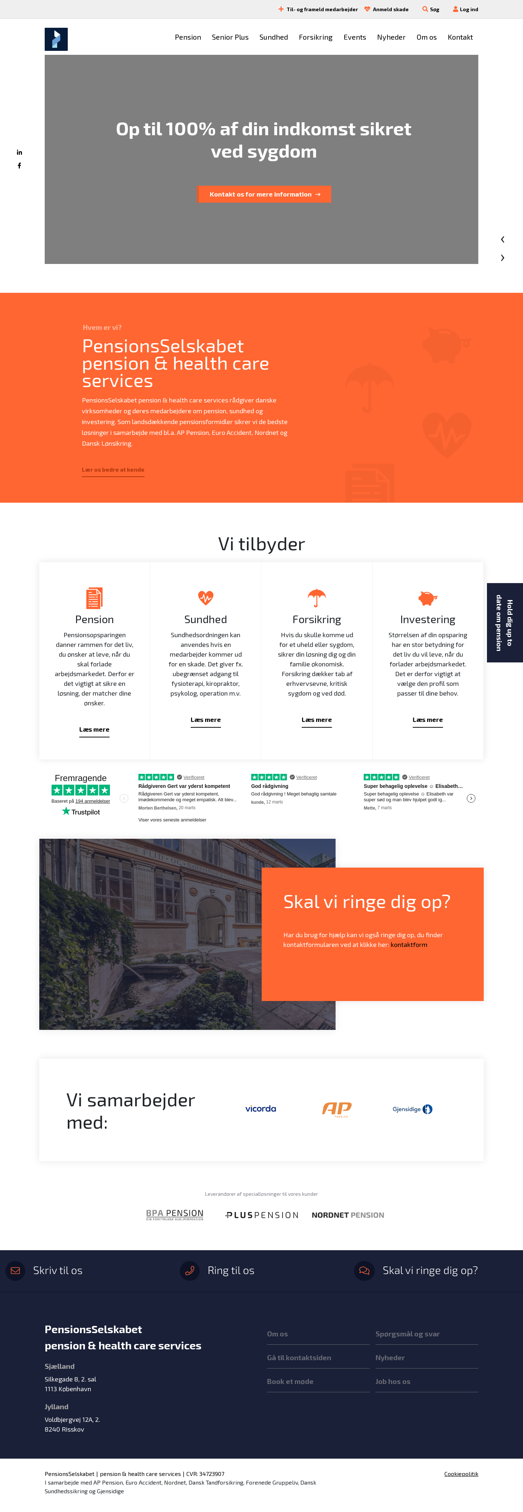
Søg (434, 9)
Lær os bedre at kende (113, 469)
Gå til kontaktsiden (299, 1357)
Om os (277, 1333)
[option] (261, 1109)
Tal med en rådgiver (258, 194)
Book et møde (290, 1381)
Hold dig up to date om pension (505, 623)
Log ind (463, 9)
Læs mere (94, 729)
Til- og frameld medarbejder (315, 9)
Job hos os (393, 1381)
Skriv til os (44, 1269)
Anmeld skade (384, 9)
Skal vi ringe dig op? (416, 1269)
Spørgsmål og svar (408, 1333)
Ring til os (217, 1269)
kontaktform (409, 944)
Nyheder (390, 1357)
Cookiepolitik (461, 1473)
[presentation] (502, 237)
